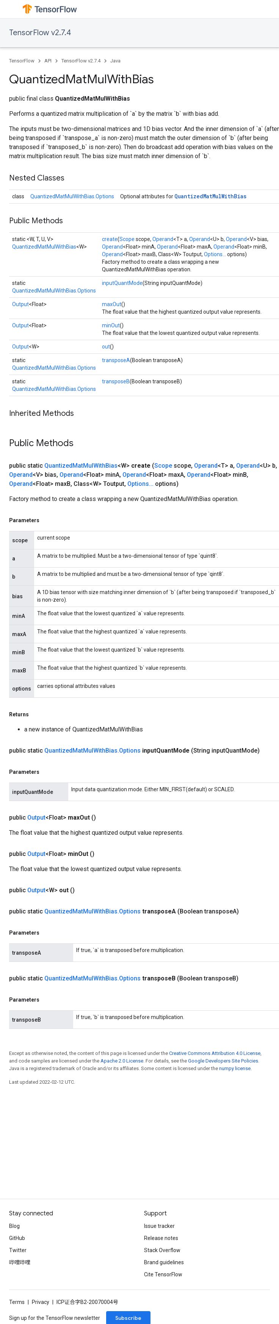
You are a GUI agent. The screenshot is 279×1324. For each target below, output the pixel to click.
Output (20, 304)
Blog (14, 1226)
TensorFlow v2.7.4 (40, 32)
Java (115, 61)
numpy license (235, 1068)
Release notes (161, 1238)
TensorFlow (21, 61)
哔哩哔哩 (19, 1262)
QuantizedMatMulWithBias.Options (72, 196)
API (48, 61)
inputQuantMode (122, 283)
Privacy (40, 1302)
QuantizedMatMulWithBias (210, 196)
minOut (111, 325)
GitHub (17, 1238)
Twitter (18, 1250)
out (106, 347)
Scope (127, 239)
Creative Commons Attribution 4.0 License (214, 1053)
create (110, 239)
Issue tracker (159, 1226)
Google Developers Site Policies (223, 1061)
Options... (215, 254)
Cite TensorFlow (163, 1274)
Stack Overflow (162, 1250)
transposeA (116, 360)
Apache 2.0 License (121, 1061)
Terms (17, 1302)
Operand (162, 239)
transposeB (116, 381)
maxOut (111, 304)
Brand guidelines (164, 1262)
